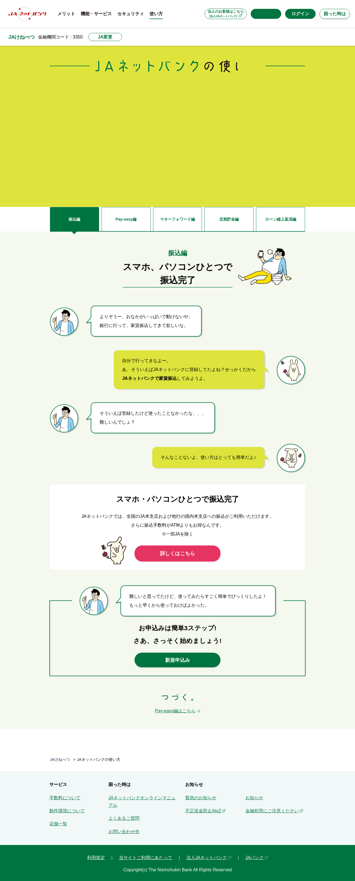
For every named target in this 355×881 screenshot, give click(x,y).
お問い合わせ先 (124, 828)
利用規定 (96, 854)
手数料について (64, 794)
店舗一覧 (58, 820)
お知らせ (254, 794)
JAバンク (254, 854)
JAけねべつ (21, 37)
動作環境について (67, 807)
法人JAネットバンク (206, 854)
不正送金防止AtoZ (203, 807)
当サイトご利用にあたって (145, 854)
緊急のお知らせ (200, 794)
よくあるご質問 (124, 815)
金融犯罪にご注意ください (272, 807)
